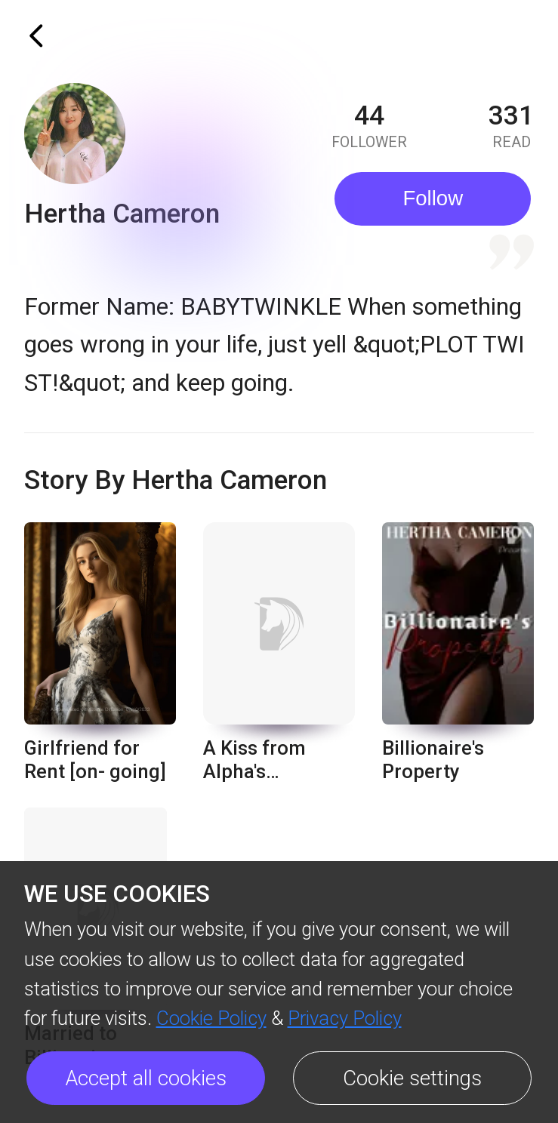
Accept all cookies (146, 1078)
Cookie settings (412, 1078)
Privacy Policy (345, 1018)
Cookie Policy (211, 1018)
